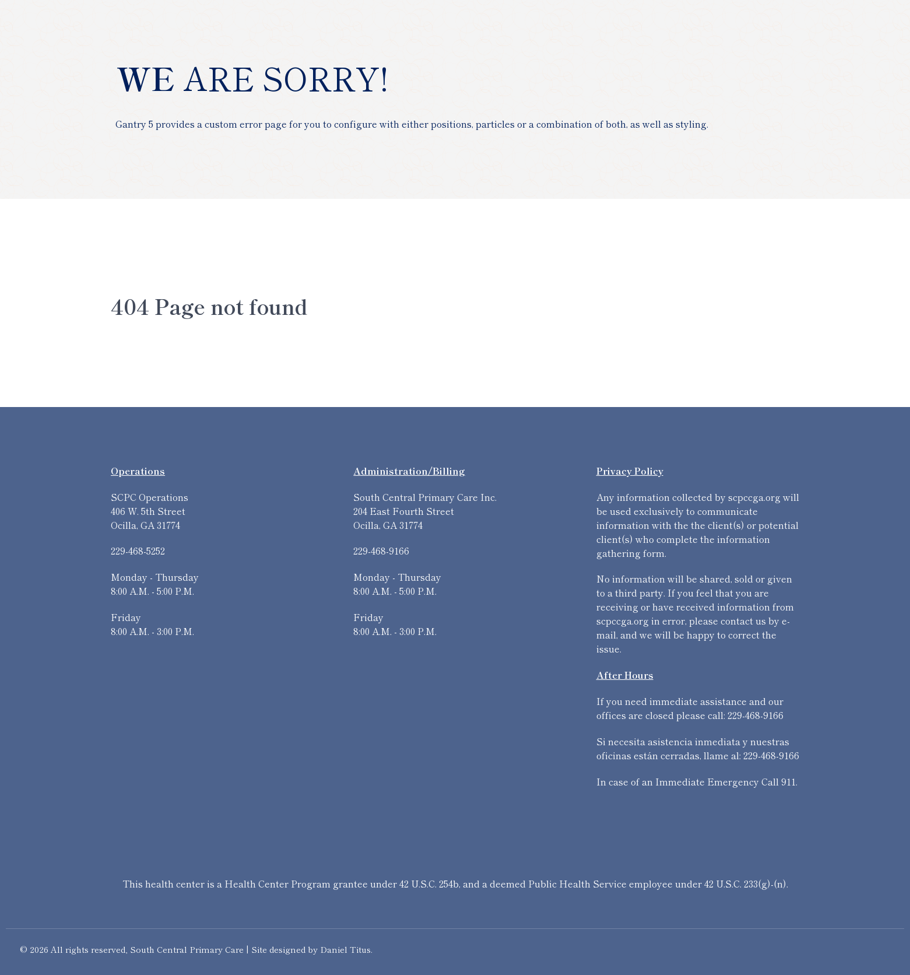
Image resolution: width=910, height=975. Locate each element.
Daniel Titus (345, 949)
